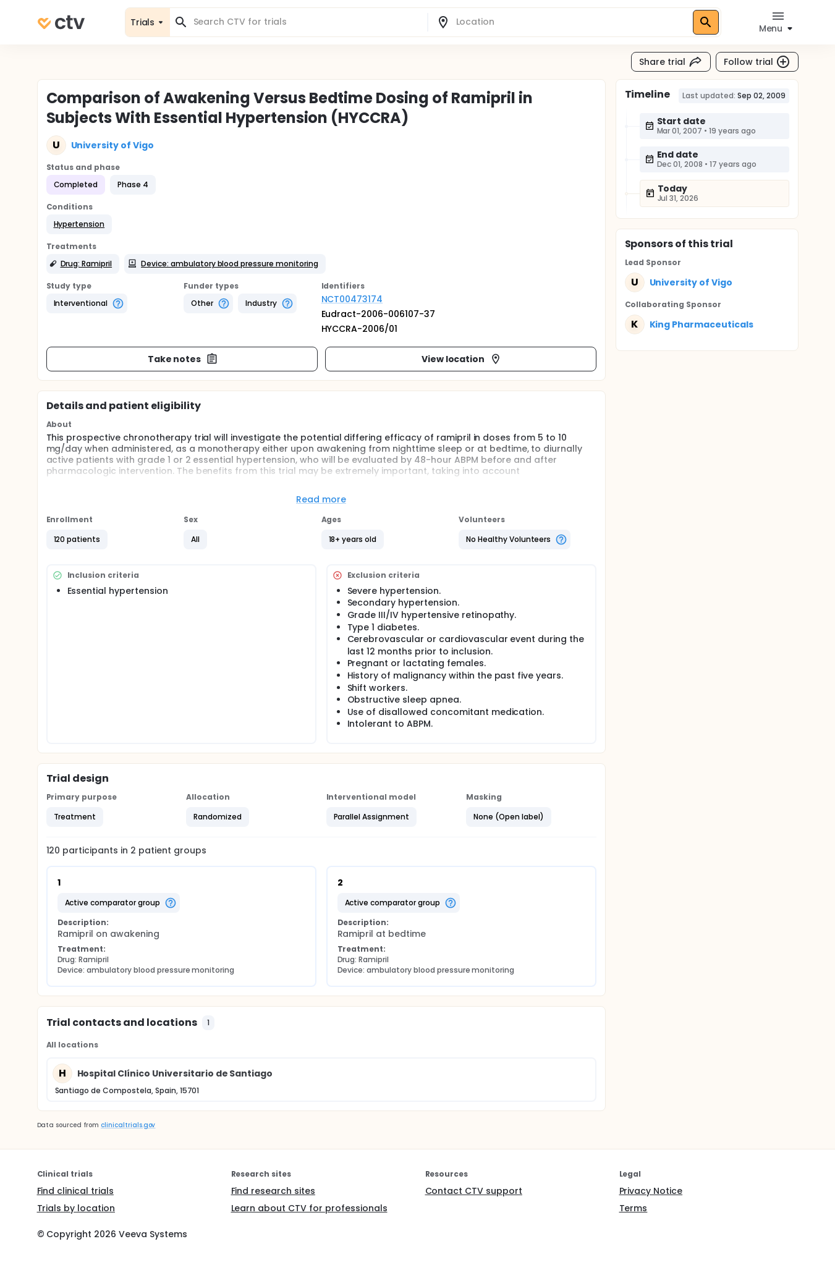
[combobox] (305, 22)
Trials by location (76, 1208)
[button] (79, 224)
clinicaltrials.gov (128, 1125)
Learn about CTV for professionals (309, 1208)
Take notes (183, 359)
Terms (633, 1208)
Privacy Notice (651, 1190)
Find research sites (273, 1190)
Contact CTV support (473, 1190)
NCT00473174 (352, 299)
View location (462, 359)
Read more (321, 499)
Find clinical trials (75, 1190)
